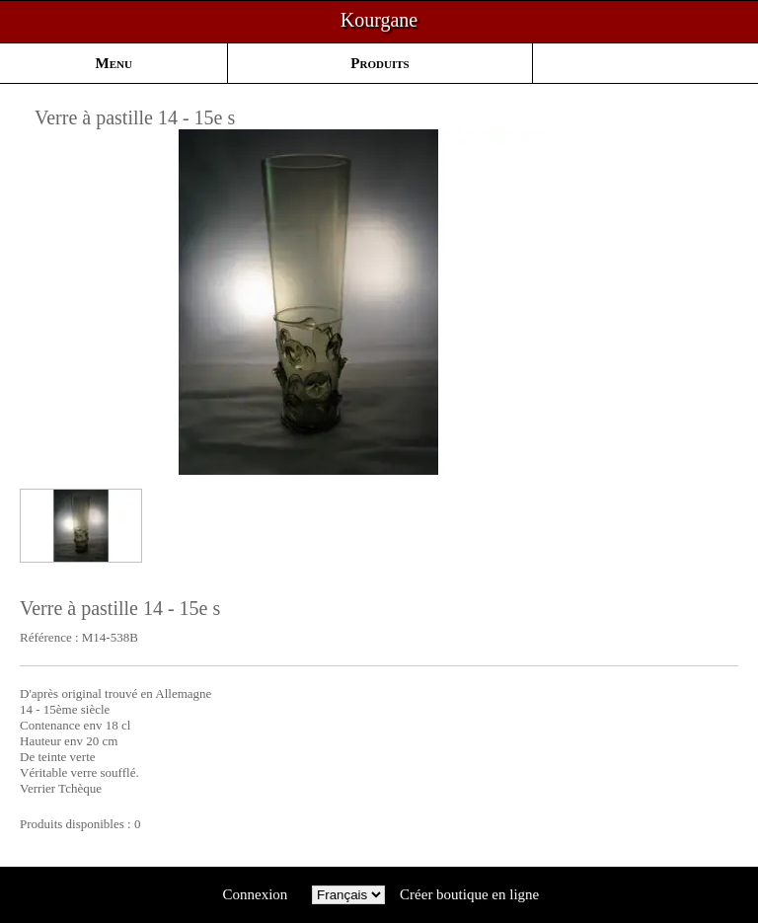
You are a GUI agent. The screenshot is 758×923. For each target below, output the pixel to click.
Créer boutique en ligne (469, 894)
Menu (114, 63)
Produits (379, 63)
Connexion (255, 894)
